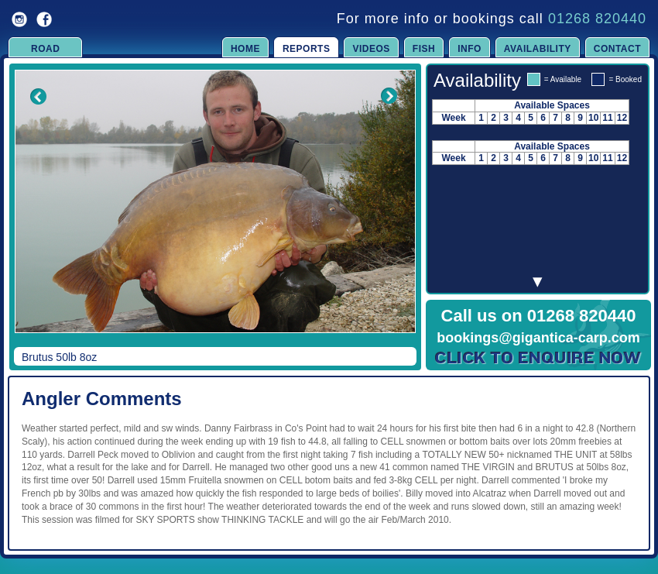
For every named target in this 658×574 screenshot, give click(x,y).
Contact (617, 48)
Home (245, 48)
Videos (370, 48)
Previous (28, 212)
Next (388, 212)
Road (45, 48)
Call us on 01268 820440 (538, 315)
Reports (307, 48)
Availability (537, 48)
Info (470, 48)
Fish (424, 48)
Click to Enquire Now (539, 358)
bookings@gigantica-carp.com (538, 337)
